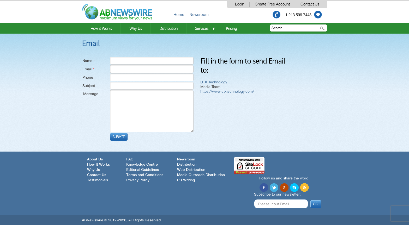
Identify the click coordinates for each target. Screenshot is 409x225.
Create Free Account (272, 4)
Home (178, 14)
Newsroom (199, 14)
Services (201, 28)
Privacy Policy (137, 180)
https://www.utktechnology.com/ (227, 91)
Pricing (231, 28)
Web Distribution (191, 170)
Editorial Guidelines (142, 170)
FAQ (130, 159)
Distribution (168, 28)
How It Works (98, 164)
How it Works (101, 28)
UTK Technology (213, 82)
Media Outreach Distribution (201, 175)
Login (239, 4)
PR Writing (186, 180)
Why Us (135, 28)
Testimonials (97, 180)
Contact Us (309, 4)
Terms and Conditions (144, 175)
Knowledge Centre (142, 164)
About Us (95, 159)
